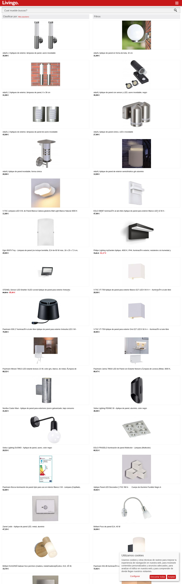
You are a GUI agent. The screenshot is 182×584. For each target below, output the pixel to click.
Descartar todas (157, 577)
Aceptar (171, 577)
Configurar (135, 576)
